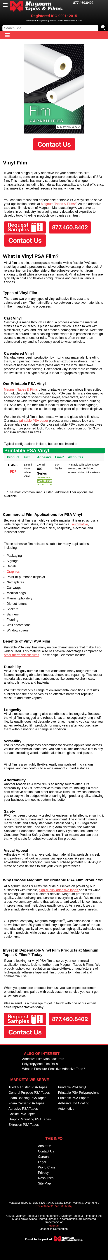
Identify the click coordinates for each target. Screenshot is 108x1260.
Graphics (13, 571)
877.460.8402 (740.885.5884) (54, 1206)
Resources (45, 1178)
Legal (42, 1162)
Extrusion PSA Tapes (23, 1125)
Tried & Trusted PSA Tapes (27, 1087)
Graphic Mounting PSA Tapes (29, 1119)
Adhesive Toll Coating (73, 1103)
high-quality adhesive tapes (59, 890)
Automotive (66, 1109)
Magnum (53, 1225)
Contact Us (46, 1151)
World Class (46, 1167)
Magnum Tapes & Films (58, 204)
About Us (44, 1146)
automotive (80, 524)
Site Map (44, 1183)
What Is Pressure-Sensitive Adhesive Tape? (53, 1069)
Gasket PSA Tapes (21, 1114)
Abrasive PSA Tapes (23, 1109)
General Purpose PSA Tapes (29, 1093)
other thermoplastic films (21, 655)
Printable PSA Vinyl (72, 1087)
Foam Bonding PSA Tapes (27, 1098)
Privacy (43, 1173)
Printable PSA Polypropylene (79, 1093)
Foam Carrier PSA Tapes (26, 1103)
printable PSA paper (33, 420)
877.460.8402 (83, 3)
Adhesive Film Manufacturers (43, 1059)
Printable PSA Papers (73, 1098)
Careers (44, 1157)
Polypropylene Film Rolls (40, 1064)
